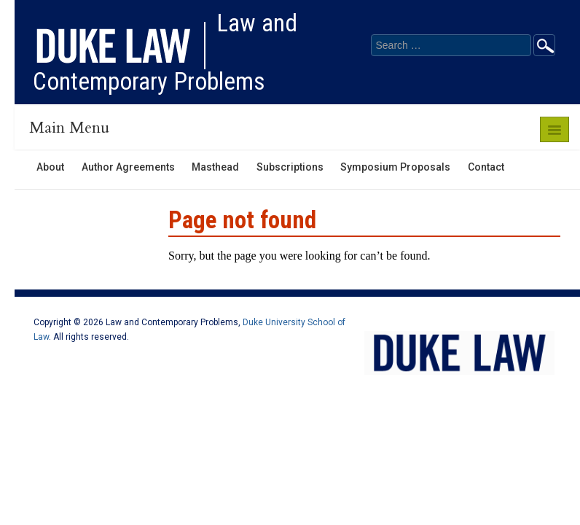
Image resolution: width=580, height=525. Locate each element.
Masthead (215, 167)
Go (544, 45)
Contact (486, 167)
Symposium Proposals (395, 167)
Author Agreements (128, 167)
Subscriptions (290, 167)
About (50, 167)
